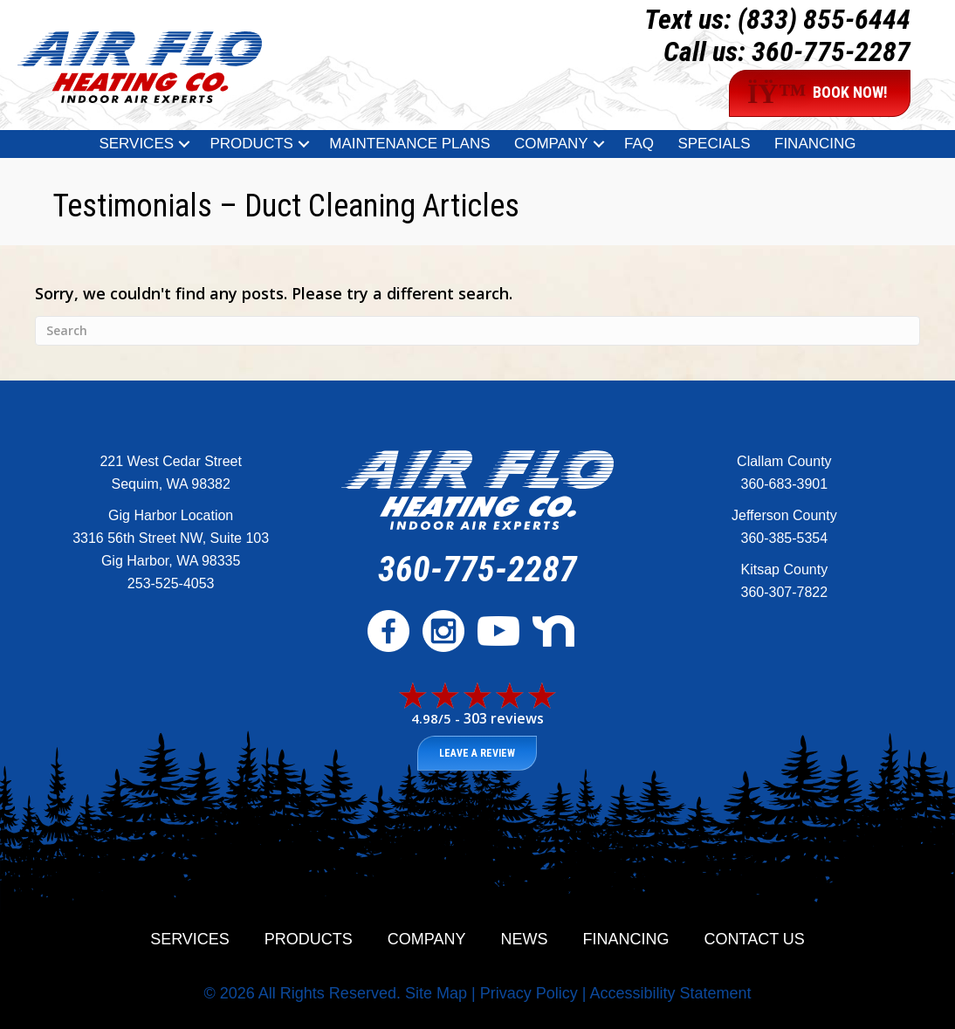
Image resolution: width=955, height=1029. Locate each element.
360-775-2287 (831, 51)
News (524, 939)
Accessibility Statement (670, 993)
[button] (184, 144)
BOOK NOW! (818, 93)
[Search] (477, 331)
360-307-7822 (784, 592)
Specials (713, 143)
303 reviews (504, 718)
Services (136, 143)
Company (551, 143)
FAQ (639, 143)
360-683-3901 (784, 484)
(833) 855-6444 (824, 19)
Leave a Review (477, 753)
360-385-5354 (784, 538)
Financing (815, 143)
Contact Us (754, 939)
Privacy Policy (529, 993)
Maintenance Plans (409, 143)
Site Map (436, 993)
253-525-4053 (171, 583)
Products (251, 143)
